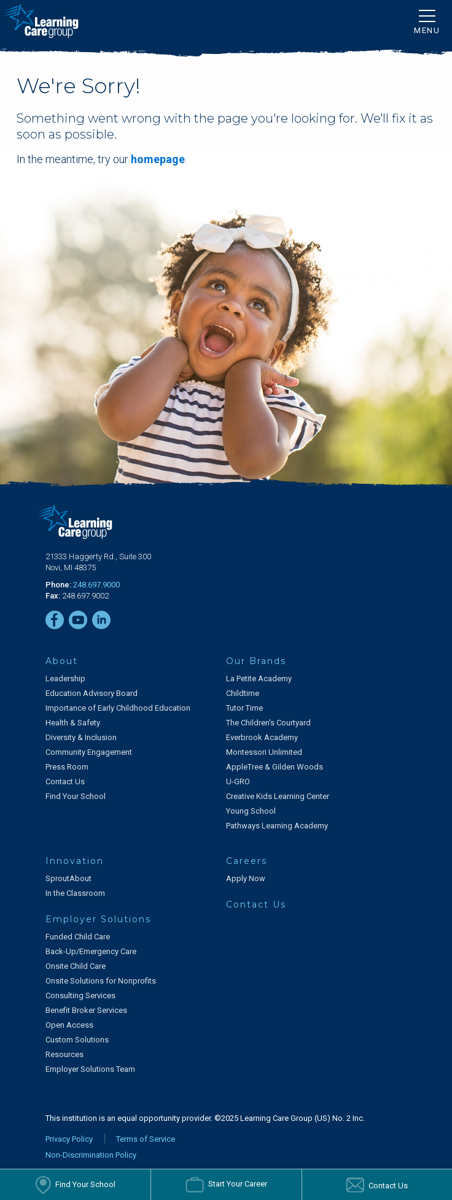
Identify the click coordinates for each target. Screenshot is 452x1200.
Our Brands (256, 661)
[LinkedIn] (101, 620)
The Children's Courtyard (268, 722)
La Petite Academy (259, 678)
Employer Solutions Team (90, 1069)
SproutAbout (68, 878)
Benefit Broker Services (86, 1010)
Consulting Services (80, 995)
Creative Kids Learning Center (277, 796)
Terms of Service (145, 1139)
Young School (251, 811)
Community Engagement (88, 752)
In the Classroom (75, 893)
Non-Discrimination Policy (90, 1155)
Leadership (65, 678)
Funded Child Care (77, 936)
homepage (158, 159)
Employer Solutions (98, 919)
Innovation (74, 860)
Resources (64, 1054)
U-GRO (238, 781)
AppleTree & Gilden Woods (274, 766)
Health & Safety (72, 722)
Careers (246, 860)
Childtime (242, 693)
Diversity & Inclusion (81, 737)
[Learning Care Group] (41, 21)
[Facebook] (54, 620)
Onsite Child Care (75, 966)
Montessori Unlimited (264, 752)
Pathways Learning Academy (277, 825)
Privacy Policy (69, 1139)
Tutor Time (244, 708)
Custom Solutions (77, 1039)
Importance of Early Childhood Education (117, 708)
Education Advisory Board (91, 693)
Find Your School (75, 796)
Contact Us (65, 781)
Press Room (66, 766)
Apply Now (245, 878)
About (61, 661)
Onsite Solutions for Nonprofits (100, 980)
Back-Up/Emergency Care (90, 951)
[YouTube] (78, 620)
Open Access (69, 1025)
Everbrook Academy (262, 737)
